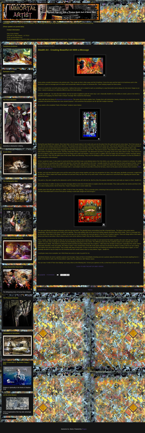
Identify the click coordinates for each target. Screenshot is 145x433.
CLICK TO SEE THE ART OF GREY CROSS (89, 266)
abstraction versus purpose (64, 99)
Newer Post (42, 290)
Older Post (138, 290)
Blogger (84, 429)
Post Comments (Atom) (94, 295)
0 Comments (50, 275)
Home (90, 290)
